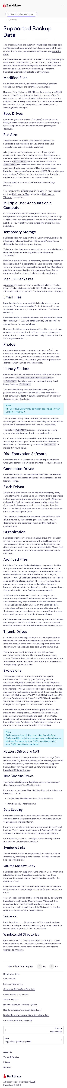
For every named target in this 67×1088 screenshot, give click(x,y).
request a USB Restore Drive (33, 182)
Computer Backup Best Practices (19, 989)
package (9, 285)
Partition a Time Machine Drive (22, 803)
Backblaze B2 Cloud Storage (16, 770)
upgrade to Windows (13, 949)
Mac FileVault (29, 459)
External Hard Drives (13, 984)
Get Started (9, 978)
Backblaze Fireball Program (45, 833)
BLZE (33, 1081)
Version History (55, 625)
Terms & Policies (11, 1057)
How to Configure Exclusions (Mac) (20, 1004)
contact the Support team (33, 928)
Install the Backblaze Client (16, 994)
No (53, 966)
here (61, 291)
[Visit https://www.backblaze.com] (12, 5)
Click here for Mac (20, 194)
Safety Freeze (56, 1030)
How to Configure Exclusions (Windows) (22, 1010)
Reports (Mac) (26, 901)
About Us (7, 1052)
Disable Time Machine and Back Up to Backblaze (30, 798)
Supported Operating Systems (18, 1040)
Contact (7, 1067)
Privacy (6, 1062)
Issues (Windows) (44, 901)
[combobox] (21, 14)
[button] (63, 5)
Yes (41, 966)
